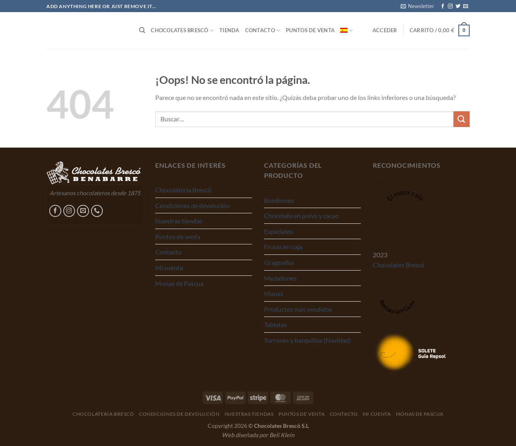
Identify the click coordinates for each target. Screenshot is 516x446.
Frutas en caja (283, 246)
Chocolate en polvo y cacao (301, 215)
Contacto (263, 30)
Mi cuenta (169, 267)
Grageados (279, 262)
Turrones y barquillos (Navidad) (307, 340)
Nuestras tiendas (178, 221)
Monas (273, 293)
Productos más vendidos (298, 309)
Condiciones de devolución (192, 205)
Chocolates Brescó (182, 30)
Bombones (279, 200)
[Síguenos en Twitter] (458, 6)
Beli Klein (281, 434)
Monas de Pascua (179, 283)
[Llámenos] (97, 211)
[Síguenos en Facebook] (442, 6)
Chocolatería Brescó (183, 190)
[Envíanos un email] (465, 6)
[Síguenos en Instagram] (450, 6)
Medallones (280, 278)
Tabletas (275, 324)
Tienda (229, 30)
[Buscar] (142, 30)
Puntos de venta (310, 30)
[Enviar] (462, 119)
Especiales (278, 231)
